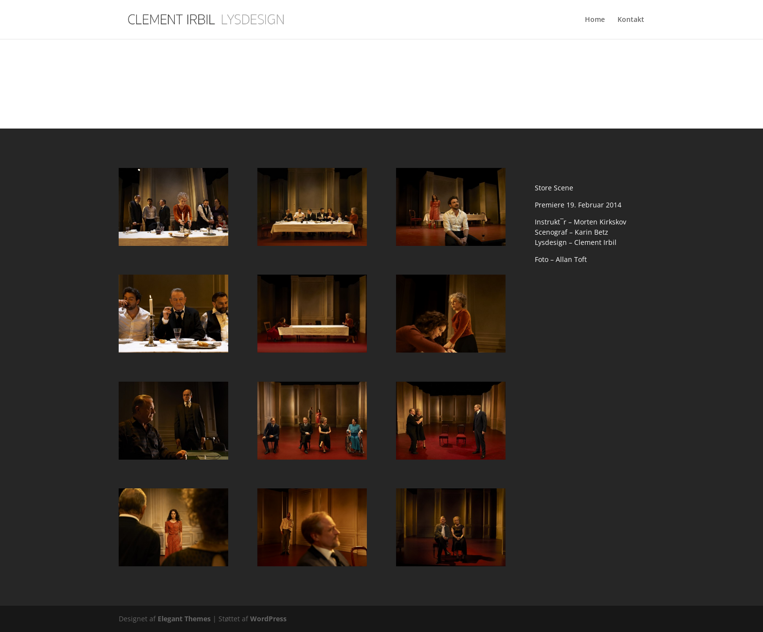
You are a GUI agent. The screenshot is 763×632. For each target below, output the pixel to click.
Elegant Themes (184, 618)
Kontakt (631, 20)
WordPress (268, 618)
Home (595, 20)
